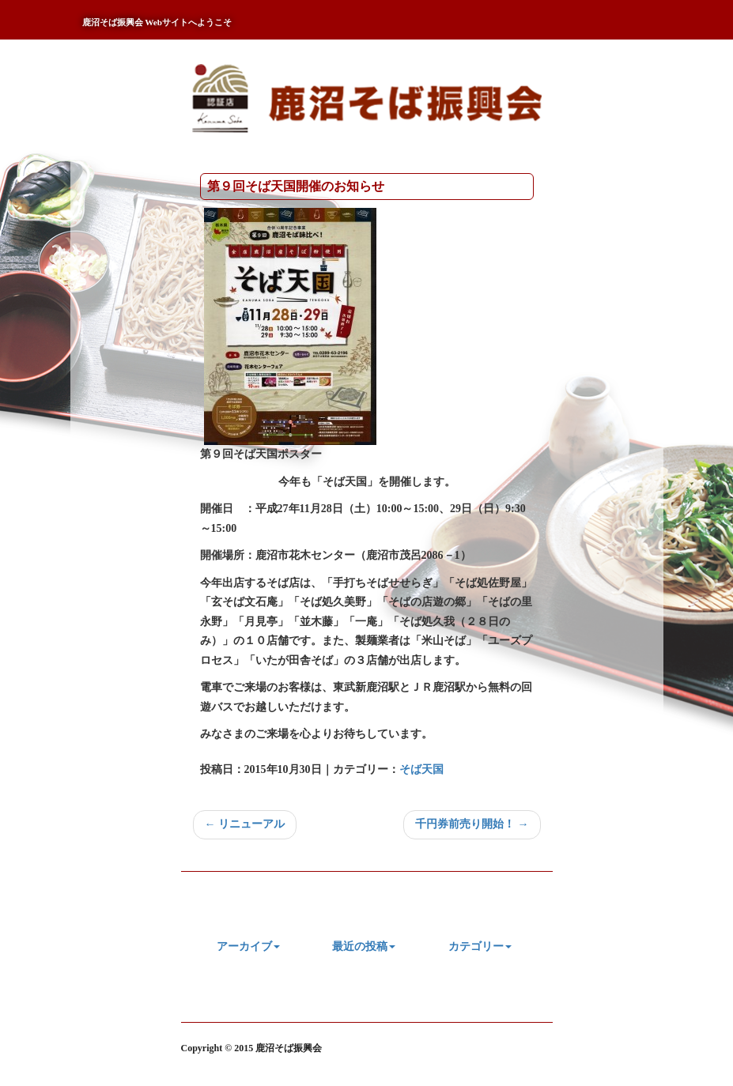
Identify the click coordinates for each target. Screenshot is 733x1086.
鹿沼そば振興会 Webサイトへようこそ (157, 22)
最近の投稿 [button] (363, 946)
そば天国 (421, 769)
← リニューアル (245, 824)
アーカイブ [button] (248, 946)
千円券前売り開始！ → (472, 824)
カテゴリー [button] (480, 946)
